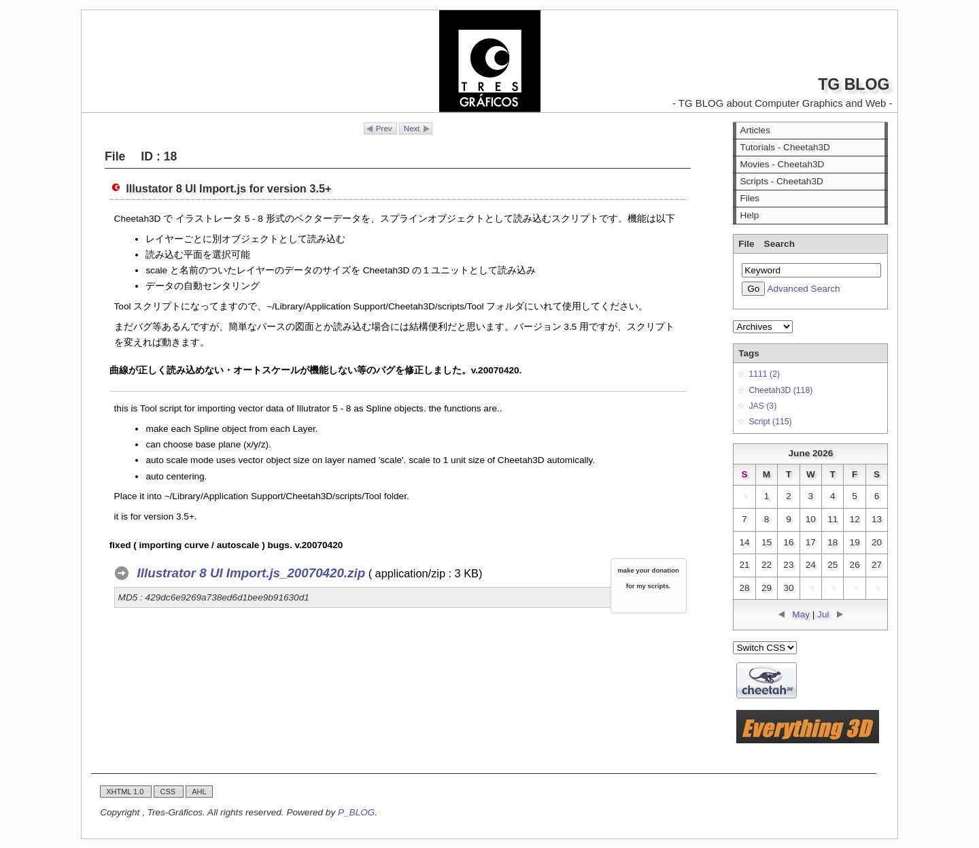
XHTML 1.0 (125, 791)
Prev (384, 128)
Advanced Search (803, 289)
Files (749, 198)
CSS (168, 791)
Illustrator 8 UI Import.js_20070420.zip (251, 573)
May (801, 614)
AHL (199, 791)
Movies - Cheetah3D (782, 164)
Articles (755, 130)
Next (412, 128)
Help (749, 215)
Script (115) (770, 421)
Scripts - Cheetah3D (781, 181)
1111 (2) (764, 374)
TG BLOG (853, 84)
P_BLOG (356, 812)
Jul (823, 614)
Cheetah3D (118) (780, 390)
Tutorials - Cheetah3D (784, 147)
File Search (766, 244)
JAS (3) (762, 406)
